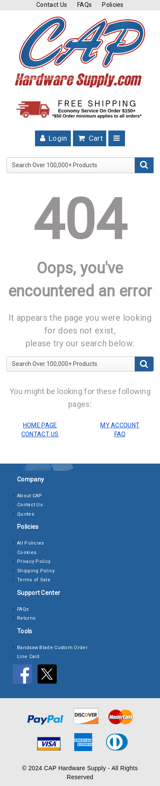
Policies (112, 4)
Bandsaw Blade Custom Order (52, 647)
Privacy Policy (33, 561)
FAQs (84, 4)
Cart (89, 138)
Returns (26, 618)
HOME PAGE (40, 425)
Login (52, 138)
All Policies (30, 543)
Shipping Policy (36, 571)
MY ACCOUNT (120, 425)
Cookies (26, 552)
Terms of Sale (33, 580)
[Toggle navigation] (116, 138)
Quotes (25, 514)
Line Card (28, 656)
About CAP (29, 496)
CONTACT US (40, 434)
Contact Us (51, 4)
